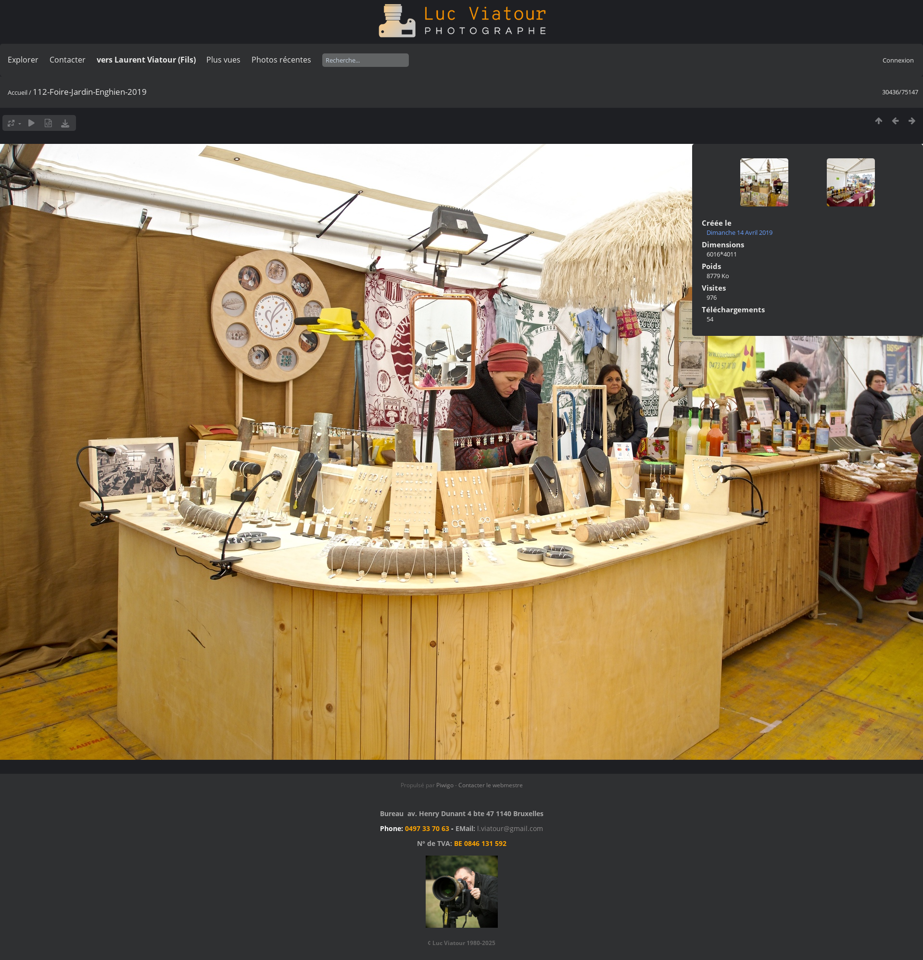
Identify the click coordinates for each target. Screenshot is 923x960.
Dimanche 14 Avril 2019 (739, 232)
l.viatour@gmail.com (510, 828)
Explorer (23, 59)
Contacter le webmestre (490, 785)
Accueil (17, 92)
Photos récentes (281, 59)
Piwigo (445, 785)
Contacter (68, 59)
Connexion (898, 60)
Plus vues (223, 59)
